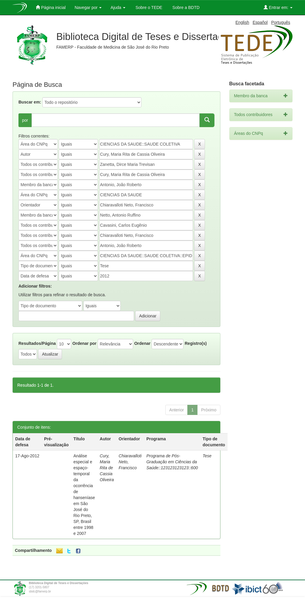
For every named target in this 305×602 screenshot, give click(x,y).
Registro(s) (196, 343)
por (25, 120)
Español (260, 22)
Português (280, 22)
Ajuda (118, 7)
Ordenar (142, 343)
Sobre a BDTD (185, 7)
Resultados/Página (37, 343)
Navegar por (88, 7)
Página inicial (51, 7)
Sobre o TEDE (148, 7)
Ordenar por (84, 343)
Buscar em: (29, 102)
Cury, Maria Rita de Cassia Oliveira (107, 467)
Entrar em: (278, 7)
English (242, 22)
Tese (207, 455)
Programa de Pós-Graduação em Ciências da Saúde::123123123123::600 (172, 461)
